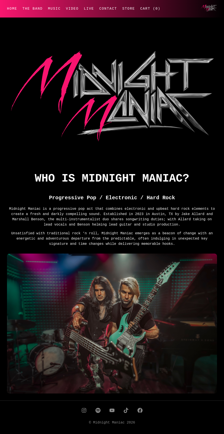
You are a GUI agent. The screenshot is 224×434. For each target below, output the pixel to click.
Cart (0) (150, 9)
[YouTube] (112, 411)
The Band (32, 9)
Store (128, 9)
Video (72, 9)
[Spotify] (98, 411)
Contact (108, 9)
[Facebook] (140, 411)
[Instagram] (84, 411)
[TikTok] (126, 411)
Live (89, 9)
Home (12, 9)
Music (54, 9)
